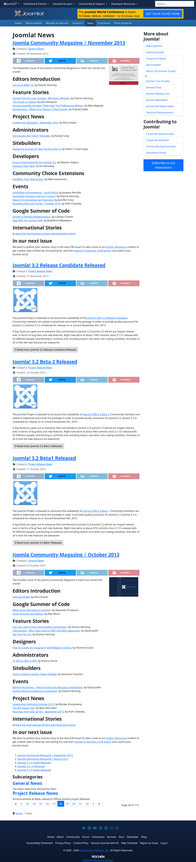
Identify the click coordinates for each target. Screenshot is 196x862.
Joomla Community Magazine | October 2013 (66, 554)
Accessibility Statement (39, 843)
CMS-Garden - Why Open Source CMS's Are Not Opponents (46, 630)
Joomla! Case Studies (158, 81)
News (90, 23)
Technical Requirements (159, 112)
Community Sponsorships (161, 146)
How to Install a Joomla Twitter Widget (35, 674)
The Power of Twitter (24, 102)
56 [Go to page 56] (47, 803)
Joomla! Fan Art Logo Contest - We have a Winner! (41, 98)
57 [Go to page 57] (54, 803)
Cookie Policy (81, 843)
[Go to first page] (16, 804)
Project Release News (40, 271)
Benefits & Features (57, 23)
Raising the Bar (21, 597)
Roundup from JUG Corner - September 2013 (38, 711)
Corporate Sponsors (157, 140)
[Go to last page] (99, 804)
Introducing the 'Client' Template (31, 136)
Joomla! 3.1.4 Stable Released (34, 770)
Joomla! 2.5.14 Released (31, 766)
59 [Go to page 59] (67, 803)
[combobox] (174, 4)
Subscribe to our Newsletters (163, 165)
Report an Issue (149, 843)
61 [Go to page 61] (80, 803)
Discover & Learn (63, 4)
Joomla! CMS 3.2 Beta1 (95, 511)
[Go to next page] (93, 804)
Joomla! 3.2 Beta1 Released (44, 458)
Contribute (104, 23)
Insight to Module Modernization (31, 216)
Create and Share (156, 58)
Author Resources (116, 247)
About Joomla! (34, 23)
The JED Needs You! (24, 708)
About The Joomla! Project (161, 71)
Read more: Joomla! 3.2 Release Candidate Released (45, 349)
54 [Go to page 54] (34, 803)
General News (36, 48)
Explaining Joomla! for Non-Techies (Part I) (37, 149)
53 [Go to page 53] (27, 803)
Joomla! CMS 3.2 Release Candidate (107, 318)
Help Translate (129, 843)
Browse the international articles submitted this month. (44, 233)
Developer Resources (123, 4)
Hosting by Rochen (98, 860)
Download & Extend (35, 4)
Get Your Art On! (22, 634)
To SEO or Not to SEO (25, 661)
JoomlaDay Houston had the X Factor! (34, 196)
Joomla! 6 (78, 23)
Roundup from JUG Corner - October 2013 (36, 203)
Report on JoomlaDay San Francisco (33, 200)
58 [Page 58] (60, 803)
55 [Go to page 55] (41, 803)
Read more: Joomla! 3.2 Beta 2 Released (38, 446)
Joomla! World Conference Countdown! (35, 691)
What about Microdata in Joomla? (32, 610)
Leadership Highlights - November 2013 (35, 122)
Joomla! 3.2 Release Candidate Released (59, 265)
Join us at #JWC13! (23, 85)
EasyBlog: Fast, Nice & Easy (28, 179)
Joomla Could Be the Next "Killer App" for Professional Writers (48, 105)
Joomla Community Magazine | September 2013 (45, 755)
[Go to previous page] (21, 804)
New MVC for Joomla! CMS (27, 220)
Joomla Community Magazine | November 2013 (69, 42)
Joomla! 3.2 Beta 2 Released (45, 361)
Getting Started (155, 52)
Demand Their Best (24, 166)
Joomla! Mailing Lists (158, 93)
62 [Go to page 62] (87, 803)
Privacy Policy (63, 843)
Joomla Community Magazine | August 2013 (42, 759)
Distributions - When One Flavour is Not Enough (40, 109)
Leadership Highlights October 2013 (33, 704)
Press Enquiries (123, 23)
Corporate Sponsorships (160, 134)
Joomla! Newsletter (157, 100)
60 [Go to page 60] (74, 803)
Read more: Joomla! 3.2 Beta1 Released (38, 542)
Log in (164, 843)
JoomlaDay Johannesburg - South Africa (35, 192)
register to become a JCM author (93, 250)
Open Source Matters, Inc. (95, 850)
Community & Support (92, 4)
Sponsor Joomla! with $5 (105, 843)
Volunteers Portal (156, 152)
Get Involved (153, 65)
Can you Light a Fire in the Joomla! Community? (40, 627)
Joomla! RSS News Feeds (160, 106)
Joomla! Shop (153, 87)
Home (18, 23)
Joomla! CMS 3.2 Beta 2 (96, 414)
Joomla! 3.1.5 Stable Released (34, 762)
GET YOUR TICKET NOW (163, 14)
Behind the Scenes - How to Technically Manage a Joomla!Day (48, 687)
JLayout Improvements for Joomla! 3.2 (34, 162)
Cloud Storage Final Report (28, 613)
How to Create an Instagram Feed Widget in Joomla (42, 647)
